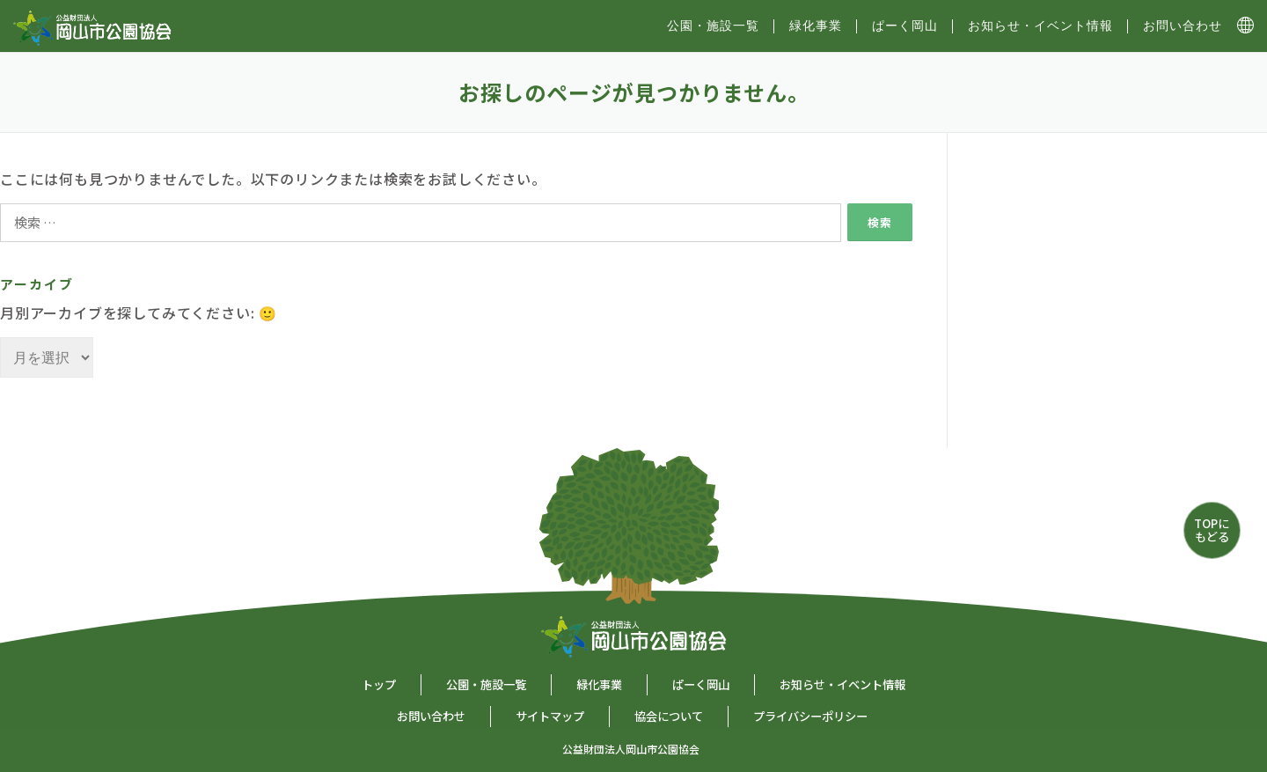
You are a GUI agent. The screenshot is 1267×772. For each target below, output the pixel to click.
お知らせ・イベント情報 (1040, 25)
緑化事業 (815, 25)
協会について (668, 716)
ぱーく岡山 (905, 25)
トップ (379, 684)
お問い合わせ (1182, 25)
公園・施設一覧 (486, 684)
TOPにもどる (1211, 529)
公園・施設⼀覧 (713, 25)
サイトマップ (550, 716)
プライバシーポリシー (810, 716)
